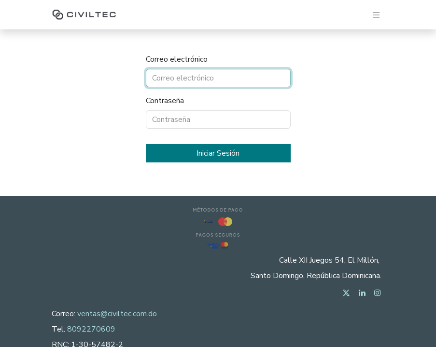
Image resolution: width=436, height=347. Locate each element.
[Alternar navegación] (376, 15)
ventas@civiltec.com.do (117, 313)
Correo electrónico (177, 59)
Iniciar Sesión (218, 153)
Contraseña (165, 100)
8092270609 (91, 329)
